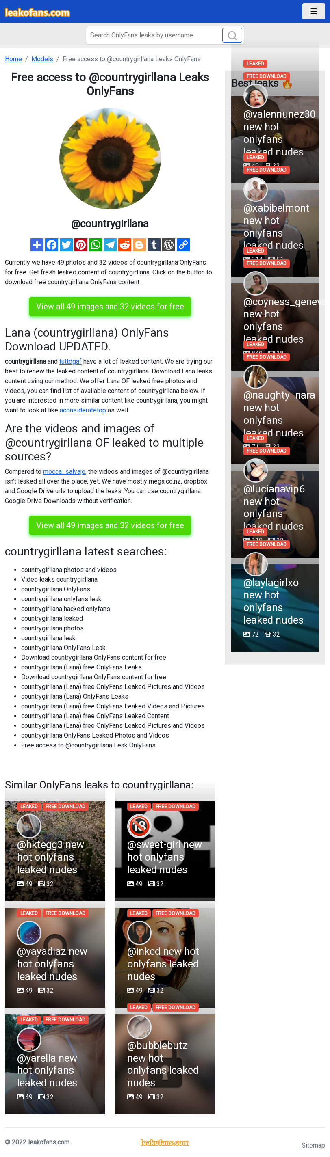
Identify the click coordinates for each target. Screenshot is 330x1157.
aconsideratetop (83, 410)
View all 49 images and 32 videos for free (110, 306)
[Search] (165, 35)
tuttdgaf (70, 361)
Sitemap (313, 1145)
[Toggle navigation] (313, 11)
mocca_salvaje (64, 471)
